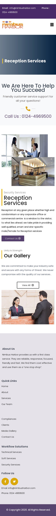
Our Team (6, 404)
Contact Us (7, 436)
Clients (5, 424)
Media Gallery (8, 430)
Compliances (8, 418)
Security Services (10, 464)
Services (6, 398)
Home (4, 386)
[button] (5, 307)
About (4, 392)
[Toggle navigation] (52, 24)
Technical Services (11, 452)
